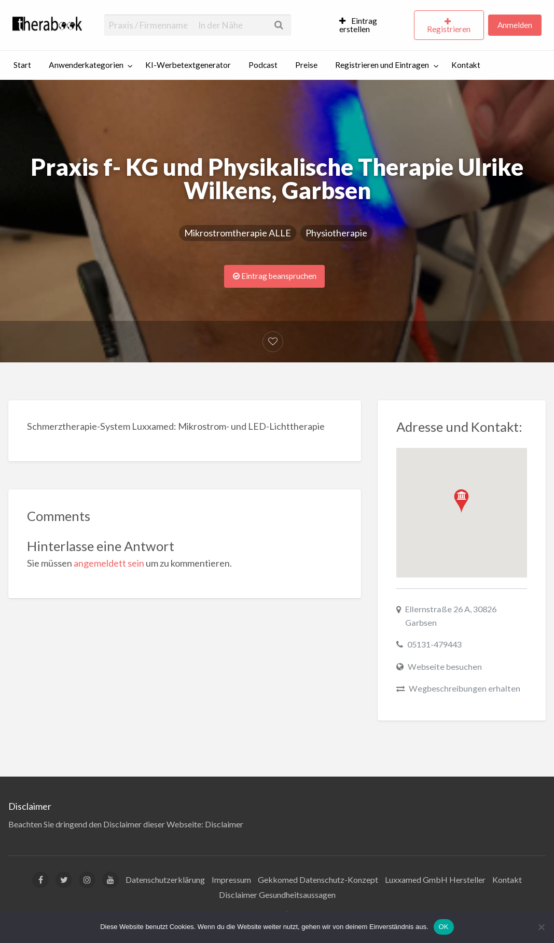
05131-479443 (434, 644)
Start (22, 64)
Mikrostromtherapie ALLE (237, 232)
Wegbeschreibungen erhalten (464, 688)
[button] (461, 501)
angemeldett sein (109, 563)
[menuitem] (372, 25)
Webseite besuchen (445, 666)
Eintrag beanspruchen (274, 275)
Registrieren (448, 29)
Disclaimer (224, 824)
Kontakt (465, 64)
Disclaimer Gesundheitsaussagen (277, 894)
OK (444, 927)
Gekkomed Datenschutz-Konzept (318, 879)
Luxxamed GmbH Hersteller (435, 879)
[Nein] (541, 927)
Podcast (263, 64)
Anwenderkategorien (86, 64)
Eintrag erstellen (358, 25)
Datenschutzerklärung (165, 879)
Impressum (231, 879)
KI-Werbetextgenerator (188, 64)
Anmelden (514, 25)
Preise (306, 64)
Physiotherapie (336, 232)
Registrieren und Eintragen (382, 64)
